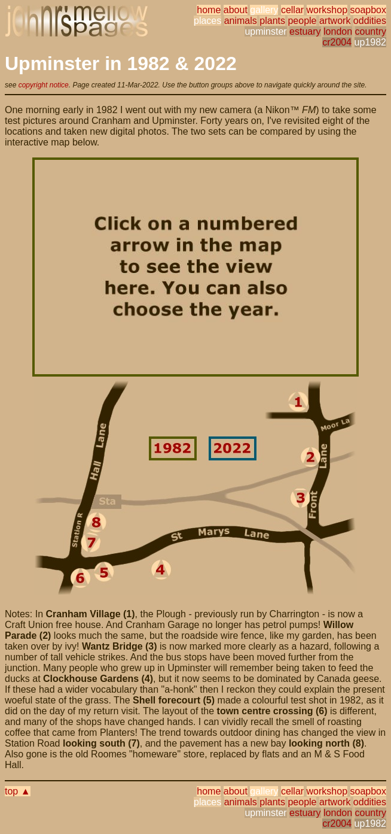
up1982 (370, 42)
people (302, 21)
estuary (304, 31)
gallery (264, 10)
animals (240, 21)
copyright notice (44, 85)
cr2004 (337, 42)
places (207, 21)
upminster (265, 31)
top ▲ (17, 791)
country (370, 31)
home (209, 10)
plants (272, 21)
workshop (327, 10)
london (337, 31)
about (236, 10)
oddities (369, 21)
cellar (292, 10)
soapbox (368, 10)
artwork (334, 21)
